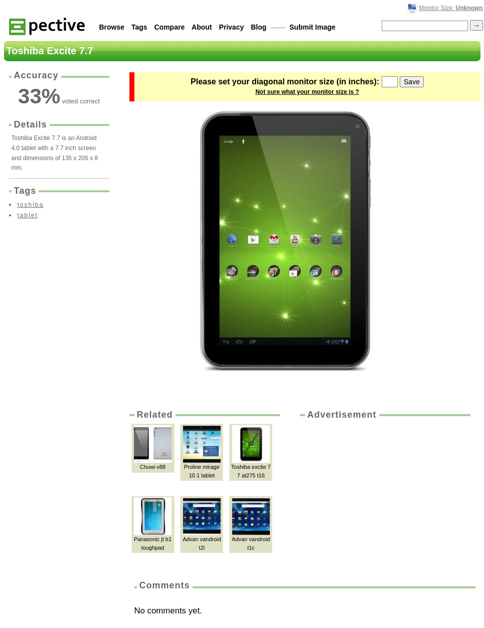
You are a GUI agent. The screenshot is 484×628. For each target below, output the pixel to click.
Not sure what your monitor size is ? (307, 91)
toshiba (31, 204)
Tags (139, 27)
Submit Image (312, 27)
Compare (169, 27)
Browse (112, 27)
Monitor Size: (450, 8)
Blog (258, 27)
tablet (28, 215)
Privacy (231, 27)
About (202, 27)
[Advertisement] (384, 496)
